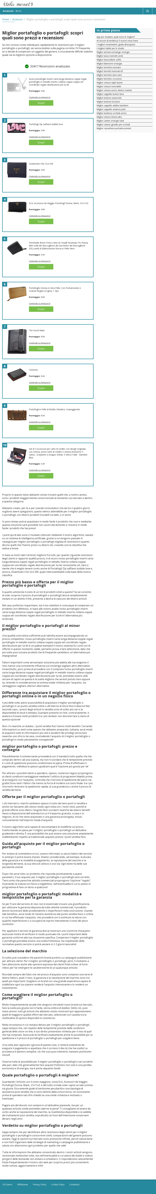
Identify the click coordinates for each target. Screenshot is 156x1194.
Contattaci (74, 1184)
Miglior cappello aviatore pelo (111, 109)
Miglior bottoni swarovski (109, 97)
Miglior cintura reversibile (109, 86)
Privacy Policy (39, 1184)
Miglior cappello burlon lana (110, 94)
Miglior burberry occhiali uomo (112, 113)
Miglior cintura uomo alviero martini (114, 90)
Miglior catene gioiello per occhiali (113, 124)
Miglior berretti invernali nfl (110, 71)
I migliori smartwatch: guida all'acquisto (116, 44)
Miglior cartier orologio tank (110, 120)
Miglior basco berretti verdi (110, 55)
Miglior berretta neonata (109, 67)
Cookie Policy (57, 1184)
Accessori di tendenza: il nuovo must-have (117, 40)
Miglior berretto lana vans (109, 75)
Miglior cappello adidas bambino (112, 105)
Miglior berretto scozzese (109, 78)
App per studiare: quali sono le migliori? (116, 36)
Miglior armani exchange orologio (113, 52)
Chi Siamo (7, 1184)
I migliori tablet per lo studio (110, 48)
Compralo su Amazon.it (39, 97)
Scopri (41, 103)
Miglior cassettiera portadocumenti (114, 128)
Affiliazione (22, 1184)
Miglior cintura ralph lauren (110, 82)
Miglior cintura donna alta (109, 116)
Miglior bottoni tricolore (108, 101)
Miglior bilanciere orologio (109, 63)
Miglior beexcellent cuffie (109, 59)
